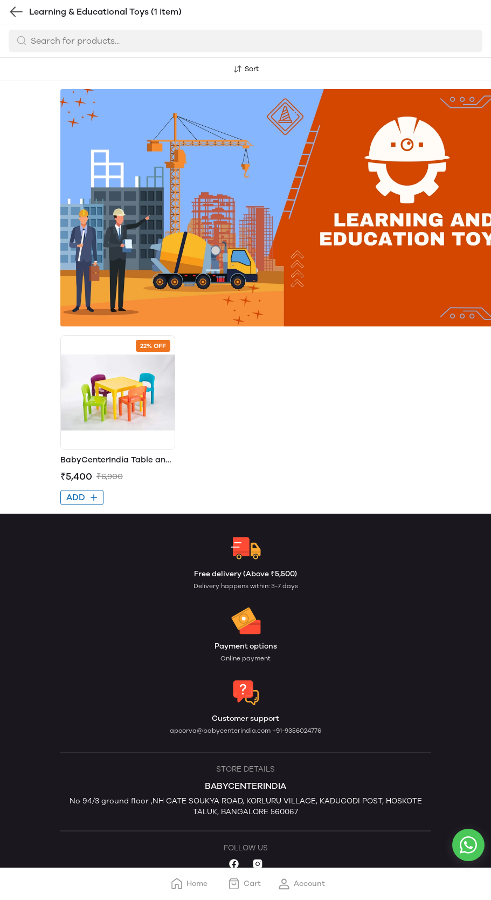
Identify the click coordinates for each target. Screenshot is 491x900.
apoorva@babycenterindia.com (221, 730)
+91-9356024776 (296, 730)
